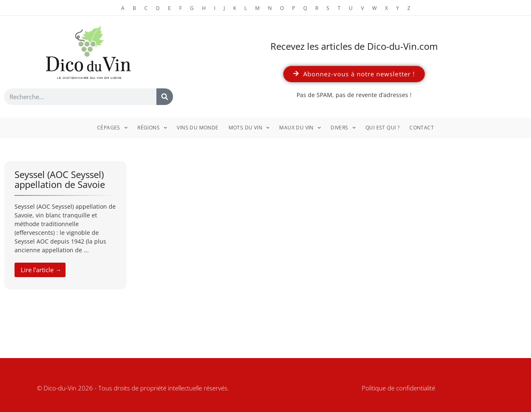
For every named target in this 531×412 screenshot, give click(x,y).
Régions (152, 128)
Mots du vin (249, 128)
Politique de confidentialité (398, 388)
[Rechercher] (164, 96)
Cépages (112, 128)
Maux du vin (300, 128)
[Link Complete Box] (65, 225)
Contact (421, 127)
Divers (343, 128)
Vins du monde (197, 127)
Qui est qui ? (382, 127)
